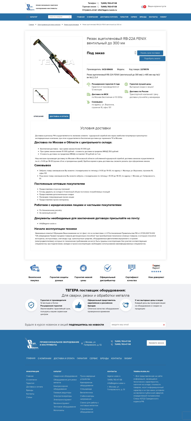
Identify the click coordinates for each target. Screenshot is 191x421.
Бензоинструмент (61, 402)
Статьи (29, 397)
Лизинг (163, 17)
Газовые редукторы (62, 392)
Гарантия (124, 17)
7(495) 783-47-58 (109, 3)
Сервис (134, 17)
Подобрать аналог (152, 58)
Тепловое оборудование (65, 406)
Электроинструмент (62, 399)
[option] (56, 62)
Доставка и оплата (109, 17)
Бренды (143, 17)
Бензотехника (86, 392)
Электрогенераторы (63, 395)
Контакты (153, 17)
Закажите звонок (156, 343)
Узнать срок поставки (150, 53)
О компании (92, 17)
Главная (80, 17)
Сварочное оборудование (65, 376)
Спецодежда (86, 388)
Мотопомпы (59, 409)
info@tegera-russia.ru (107, 10)
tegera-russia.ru (113, 376)
